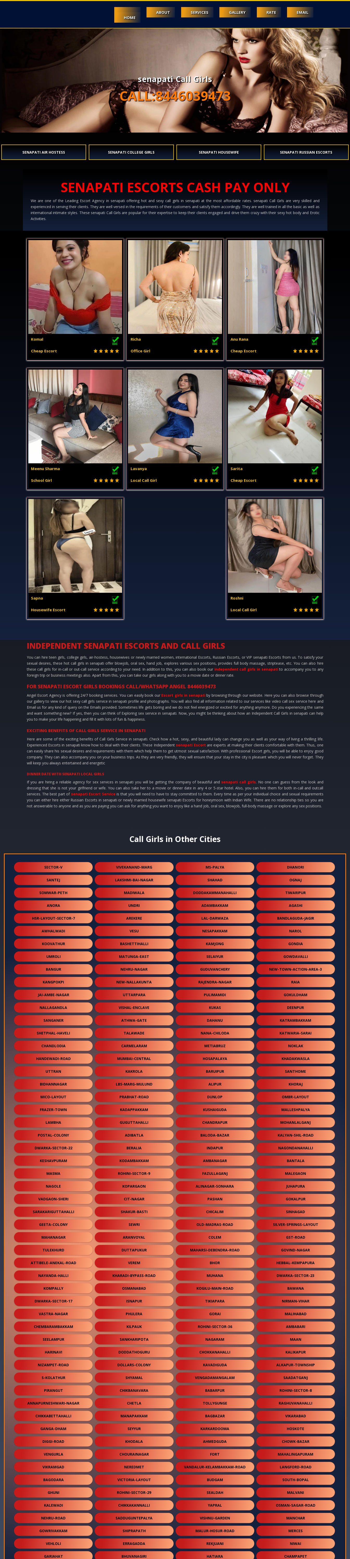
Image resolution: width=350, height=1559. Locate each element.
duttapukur (134, 1120)
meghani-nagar (134, 1490)
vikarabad (295, 1286)
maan (295, 1209)
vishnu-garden (215, 1388)
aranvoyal (134, 1107)
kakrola (134, 941)
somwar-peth (53, 763)
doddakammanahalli (215, 763)
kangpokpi (53, 852)
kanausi (215, 1465)
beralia (134, 1018)
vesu (134, 801)
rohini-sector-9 (134, 1044)
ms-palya (215, 737)
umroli (53, 827)
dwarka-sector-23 (295, 1146)
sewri (134, 1095)
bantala (295, 1031)
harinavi (53, 1222)
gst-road (295, 1107)
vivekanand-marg (134, 737)
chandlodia (53, 916)
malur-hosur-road (214, 1401)
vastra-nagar (53, 1184)
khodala (134, 1311)
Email (302, 12)
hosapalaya (215, 929)
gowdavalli (295, 827)
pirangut (53, 1260)
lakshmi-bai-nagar (134, 750)
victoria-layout (134, 1350)
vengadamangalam (215, 1248)
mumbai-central (134, 929)
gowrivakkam (53, 1401)
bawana (295, 1158)
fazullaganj (215, 1044)
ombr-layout (295, 967)
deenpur (295, 878)
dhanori (295, 737)
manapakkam (134, 1286)
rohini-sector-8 (295, 1260)
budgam (215, 1350)
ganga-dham (53, 1299)
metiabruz (215, 916)
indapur (215, 1018)
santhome (295, 941)
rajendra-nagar (215, 852)
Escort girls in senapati (183, 565)
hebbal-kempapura (295, 1133)
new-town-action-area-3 (295, 839)
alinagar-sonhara (215, 1056)
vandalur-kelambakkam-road (215, 1337)
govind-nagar (295, 1120)
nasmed (215, 1528)
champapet (295, 1426)
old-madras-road (214, 1095)
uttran (53, 941)
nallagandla (53, 878)
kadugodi (295, 1465)
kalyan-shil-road (296, 1005)
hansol (214, 1516)
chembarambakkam (53, 1197)
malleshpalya (295, 980)
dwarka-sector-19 (295, 1477)
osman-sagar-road (295, 1375)
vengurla (53, 1324)
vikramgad (53, 1337)
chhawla (295, 1503)
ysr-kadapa (134, 1477)
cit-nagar (134, 1069)
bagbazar (215, 1286)
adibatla (134, 1005)
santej (53, 750)
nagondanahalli (295, 1018)
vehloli (53, 1414)
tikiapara (215, 1171)
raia (295, 852)
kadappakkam (134, 980)
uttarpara (134, 865)
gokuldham (295, 865)
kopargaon (134, 1056)
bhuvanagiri (134, 1426)
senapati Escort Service (93, 664)
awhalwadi (53, 801)
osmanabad (134, 1158)
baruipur (215, 941)
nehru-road (53, 1388)
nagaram (214, 1209)
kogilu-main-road (214, 1158)
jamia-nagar (134, 1528)
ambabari (295, 1197)
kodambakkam (134, 1031)
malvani (295, 1363)
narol (295, 801)
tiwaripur (295, 763)
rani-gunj (134, 1516)
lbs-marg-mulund (134, 954)
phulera (134, 1184)
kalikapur (295, 1222)
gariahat (53, 1426)
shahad (214, 750)
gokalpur (296, 1069)
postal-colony (53, 1005)
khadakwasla (296, 929)
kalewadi (53, 1375)
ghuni (53, 1363)
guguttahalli (134, 992)
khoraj (296, 954)
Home (122, 17)
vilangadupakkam (134, 1503)
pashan (214, 1069)
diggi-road (53, 1311)
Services (194, 12)
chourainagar (134, 1324)
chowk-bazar (295, 1311)
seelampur (53, 1209)
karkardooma (214, 1299)
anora (53, 776)
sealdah (215, 1363)
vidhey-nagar (214, 1503)
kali (215, 1477)
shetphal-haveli (53, 903)
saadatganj (295, 1248)
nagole (53, 1056)
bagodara (53, 1350)
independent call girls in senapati (246, 539)
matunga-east (134, 827)
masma (53, 1044)
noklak (295, 916)
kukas (215, 878)
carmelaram (134, 916)
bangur (53, 839)
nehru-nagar (134, 839)
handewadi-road (53, 929)
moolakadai (53, 1503)
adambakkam (214, 776)
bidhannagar (53, 954)
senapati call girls (238, 652)
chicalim (215, 1082)
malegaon (295, 1044)
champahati (134, 1439)
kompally (53, 1158)
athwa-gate (134, 890)
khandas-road (215, 1452)
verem (134, 1133)
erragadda (134, 1414)
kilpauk (134, 1197)
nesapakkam (214, 801)
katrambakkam (295, 890)
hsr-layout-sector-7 (53, 788)
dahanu (215, 890)
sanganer (53, 890)
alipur (214, 954)
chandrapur (214, 992)
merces (295, 1401)
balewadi (53, 1490)
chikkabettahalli (53, 1286)
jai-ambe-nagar (53, 865)
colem (214, 1107)
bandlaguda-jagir (295, 788)
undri (134, 776)
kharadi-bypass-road (134, 1146)
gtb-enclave (295, 1452)
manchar (295, 1388)
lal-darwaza (214, 788)
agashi (295, 776)
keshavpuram (53, 1031)
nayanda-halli (53, 1146)
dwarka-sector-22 (53, 1018)
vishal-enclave (134, 878)
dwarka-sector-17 (53, 1171)
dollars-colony (134, 1235)
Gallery (234, 12)
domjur (295, 1439)
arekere (134, 788)
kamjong (215, 814)
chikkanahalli (134, 1452)
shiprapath (134, 1401)
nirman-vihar (295, 1171)
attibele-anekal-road (53, 1133)
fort (215, 1324)
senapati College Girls (131, 152)
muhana (215, 1146)
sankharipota (134, 1209)
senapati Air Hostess (43, 152)
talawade (134, 903)
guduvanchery (215, 839)
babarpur (215, 1260)
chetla (134, 1273)
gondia (295, 814)
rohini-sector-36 (215, 1197)
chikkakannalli (134, 1375)
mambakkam (214, 1490)
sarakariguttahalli (53, 1082)
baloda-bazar (214, 1005)
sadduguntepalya (134, 1388)
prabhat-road (134, 967)
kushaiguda (215, 980)
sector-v (53, 737)
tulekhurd (53, 1120)
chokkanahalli (214, 1222)
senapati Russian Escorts (306, 152)
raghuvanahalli (295, 1273)
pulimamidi (215, 865)
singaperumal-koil (215, 1439)
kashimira (53, 1465)
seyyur (134, 1299)
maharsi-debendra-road (215, 1120)
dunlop (214, 967)
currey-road (53, 1516)
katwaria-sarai (295, 903)
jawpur (53, 1477)
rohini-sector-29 (134, 1363)
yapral (215, 1375)
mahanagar (53, 1107)
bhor (215, 1133)
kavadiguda (215, 1235)
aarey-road (53, 1452)
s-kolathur (53, 1248)
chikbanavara (134, 1260)
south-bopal (295, 1350)
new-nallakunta (134, 852)
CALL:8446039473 (175, 96)
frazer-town (53, 980)
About (157, 12)
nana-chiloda (215, 903)
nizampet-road (53, 1235)
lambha (53, 992)
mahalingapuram (295, 1324)
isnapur (134, 1171)
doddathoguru (134, 1222)
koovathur (53, 814)
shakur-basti (134, 1082)
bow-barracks (295, 1516)
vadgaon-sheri (53, 1069)
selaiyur (214, 827)
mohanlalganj (295, 992)
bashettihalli (134, 814)
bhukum (134, 1465)
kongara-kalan (295, 1490)
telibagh (53, 1439)
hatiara (215, 1426)
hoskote (295, 1299)
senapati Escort (191, 615)
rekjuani (215, 1414)
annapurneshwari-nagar (53, 1273)
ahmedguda (215, 1311)
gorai (215, 1184)
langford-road (295, 1337)
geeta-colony (53, 1095)
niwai (295, 1414)
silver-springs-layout (295, 1095)
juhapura (295, 1056)
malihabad (296, 1184)
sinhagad (295, 1082)
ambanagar (215, 1031)
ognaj (295, 750)
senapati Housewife (219, 152)
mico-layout (53, 967)
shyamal (134, 1248)
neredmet (134, 1337)
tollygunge (215, 1273)
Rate (269, 12)
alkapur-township (295, 1235)
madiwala (134, 763)
